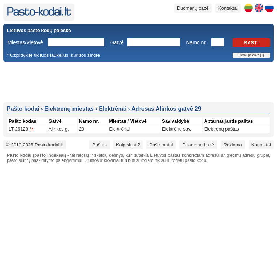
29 (81, 129)
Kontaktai (228, 8)
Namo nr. (196, 42)
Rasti (251, 42)
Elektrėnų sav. (176, 129)
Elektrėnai (119, 129)
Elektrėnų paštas (221, 129)
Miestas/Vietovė (25, 42)
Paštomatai (161, 144)
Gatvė (117, 42)
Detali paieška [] (251, 55)
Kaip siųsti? (128, 144)
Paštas (99, 144)
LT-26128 (18, 129)
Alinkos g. (59, 129)
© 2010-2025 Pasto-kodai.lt (34, 144)
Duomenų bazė (193, 8)
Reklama (233, 144)
